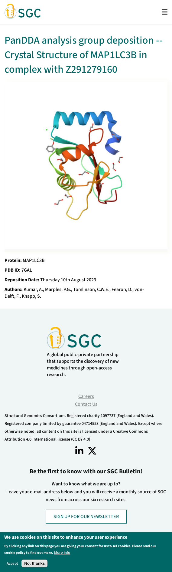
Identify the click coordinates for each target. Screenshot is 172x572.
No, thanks (34, 563)
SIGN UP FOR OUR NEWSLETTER (86, 516)
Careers (86, 396)
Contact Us (86, 404)
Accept (12, 563)
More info (62, 552)
